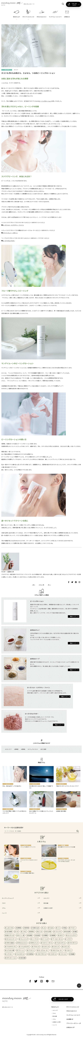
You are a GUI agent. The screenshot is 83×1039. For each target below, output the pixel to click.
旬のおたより (55, 1007)
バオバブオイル (41, 954)
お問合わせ (69, 1027)
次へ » (49, 584)
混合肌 (38, 935)
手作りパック (34, 943)
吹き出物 (67, 931)
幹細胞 (72, 954)
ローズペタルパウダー (9, 241)
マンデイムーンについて (73, 1015)
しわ (44, 928)
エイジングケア (72, 935)
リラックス (58, 931)
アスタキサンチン (11, 946)
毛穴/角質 (43, 749)
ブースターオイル (57, 939)
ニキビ (24, 931)
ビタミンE (66, 946)
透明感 (16, 749)
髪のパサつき (10, 935)
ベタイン (69, 950)
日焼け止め (36, 928)
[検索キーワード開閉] (63, 4)
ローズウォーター (44, 950)
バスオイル (53, 954)
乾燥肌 (30, 935)
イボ (17, 931)
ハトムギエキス (25, 946)
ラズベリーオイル (47, 943)
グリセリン (31, 950)
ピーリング (45, 939)
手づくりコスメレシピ (72, 1007)
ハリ (58, 928)
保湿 (65, 928)
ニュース (4, 913)
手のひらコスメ (22, 943)
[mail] (53, 981)
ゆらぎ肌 (48, 931)
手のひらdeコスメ (71, 1011)
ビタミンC (56, 946)
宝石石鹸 (46, 903)
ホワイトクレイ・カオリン (10, 233)
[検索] (77, 831)
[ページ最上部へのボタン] (79, 985)
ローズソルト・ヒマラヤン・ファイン (13, 225)
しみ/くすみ (9, 928)
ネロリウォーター (58, 950)
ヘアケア (69, 939)
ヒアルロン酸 (10, 950)
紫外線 (27, 928)
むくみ (40, 931)
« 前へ (33, 584)
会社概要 (68, 1019)
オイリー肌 (21, 935)
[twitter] (36, 981)
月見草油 (30, 954)
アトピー (72, 928)
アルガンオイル (60, 943)
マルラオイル (20, 954)
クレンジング (24, 939)
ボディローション (11, 958)
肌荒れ (32, 931)
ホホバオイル (73, 943)
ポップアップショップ (8, 898)
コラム (3, 908)
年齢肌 (46, 935)
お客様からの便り (48, 908)
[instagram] (41, 981)
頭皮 (75, 931)
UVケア (61, 935)
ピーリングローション (45, 101)
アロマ (3, 903)
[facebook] (30, 981)
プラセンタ (36, 946)
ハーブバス (35, 939)
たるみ (51, 928)
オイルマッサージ (11, 939)
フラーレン (21, 950)
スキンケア (9, 749)
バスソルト (63, 954)
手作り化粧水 (10, 943)
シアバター (9, 954)
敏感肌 (53, 935)
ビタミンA (46, 946)
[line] (47, 981)
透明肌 (23, 749)
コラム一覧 (41, 584)
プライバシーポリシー (72, 1023)
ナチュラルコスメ (33, 749)
